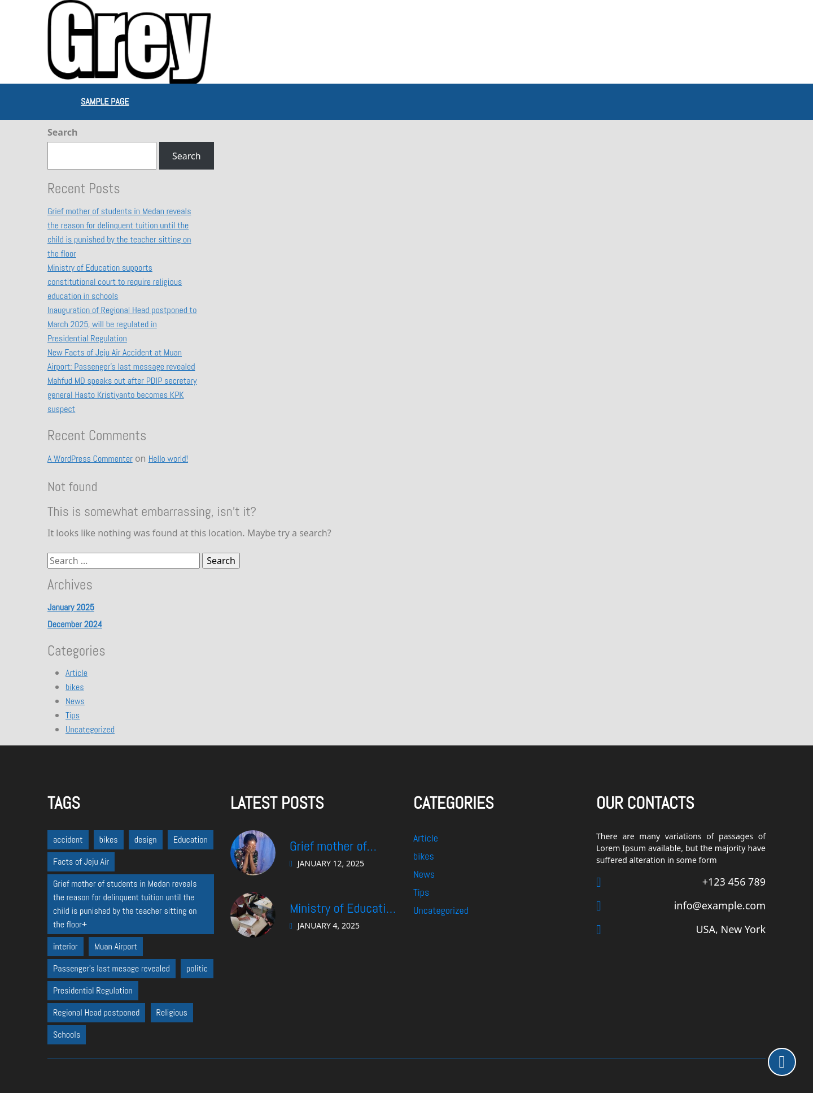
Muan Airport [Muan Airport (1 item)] (115, 946)
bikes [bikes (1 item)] (108, 839)
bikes (74, 687)
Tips (72, 715)
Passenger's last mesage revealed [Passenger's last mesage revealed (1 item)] (111, 968)
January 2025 (70, 607)
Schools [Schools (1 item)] (66, 1034)
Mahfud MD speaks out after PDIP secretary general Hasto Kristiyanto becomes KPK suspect (122, 395)
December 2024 (74, 624)
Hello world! (168, 459)
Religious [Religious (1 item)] (171, 1012)
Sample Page (105, 101)
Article (76, 673)
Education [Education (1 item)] (190, 839)
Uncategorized (90, 729)
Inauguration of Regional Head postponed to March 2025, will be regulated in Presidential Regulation (121, 324)
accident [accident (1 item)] (68, 839)
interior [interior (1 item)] (65, 946)
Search (62, 132)
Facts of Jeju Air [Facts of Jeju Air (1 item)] (81, 862)
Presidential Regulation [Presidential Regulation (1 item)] (93, 990)
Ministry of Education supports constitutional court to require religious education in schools (114, 282)
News (75, 701)
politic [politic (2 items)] (197, 968)
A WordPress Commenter (90, 459)
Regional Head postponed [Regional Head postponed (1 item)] (96, 1012)
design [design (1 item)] (145, 839)
